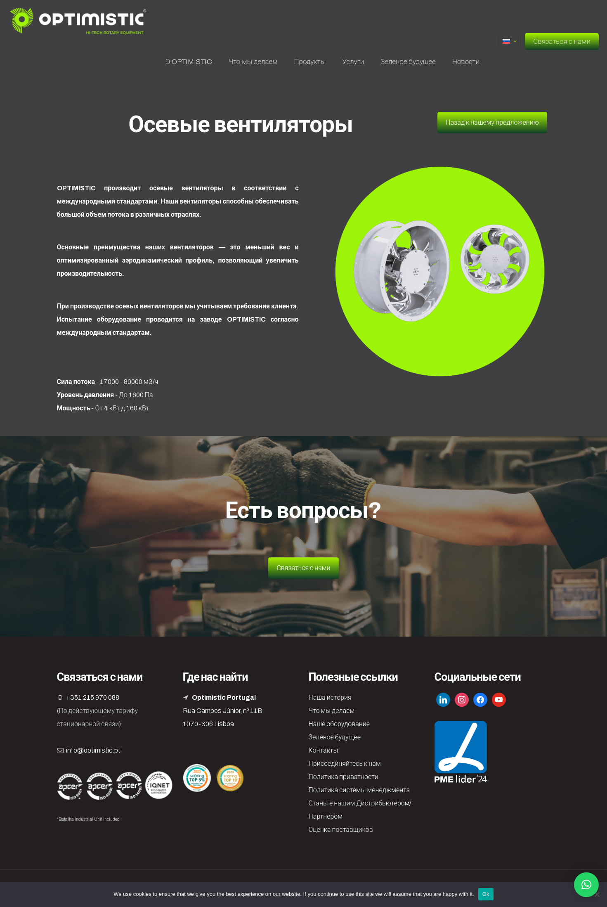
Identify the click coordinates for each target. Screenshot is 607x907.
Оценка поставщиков (341, 829)
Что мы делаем (332, 710)
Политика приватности (343, 776)
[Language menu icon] (509, 41)
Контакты (323, 750)
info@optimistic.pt (93, 750)
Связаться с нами (561, 41)
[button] (586, 884)
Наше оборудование (339, 723)
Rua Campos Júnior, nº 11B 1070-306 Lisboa (222, 710)
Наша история (330, 697)
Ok (485, 894)
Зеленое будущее (335, 737)
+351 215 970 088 (92, 697)
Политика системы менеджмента (359, 789)
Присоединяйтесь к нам (345, 763)
